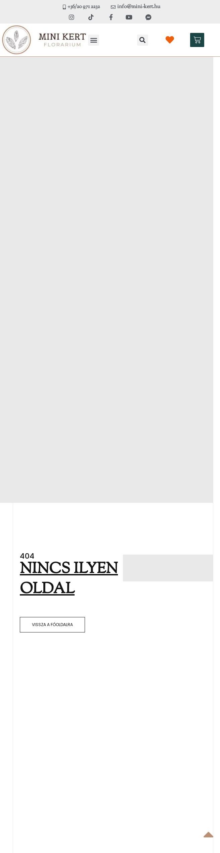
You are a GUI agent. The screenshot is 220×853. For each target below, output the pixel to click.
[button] (93, 40)
